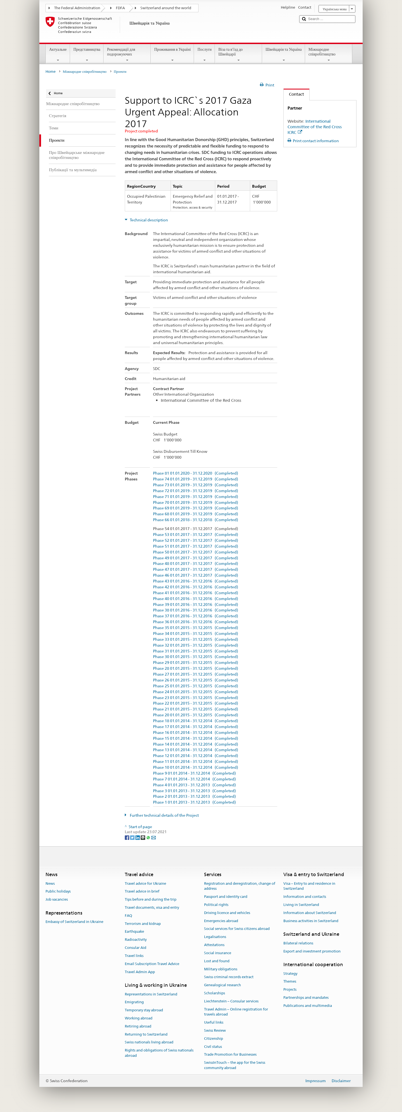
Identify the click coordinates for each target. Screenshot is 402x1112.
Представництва (86, 54)
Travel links (134, 956)
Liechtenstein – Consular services (231, 1001)
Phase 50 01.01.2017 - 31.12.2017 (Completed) (195, 552)
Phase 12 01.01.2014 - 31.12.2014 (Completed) (195, 756)
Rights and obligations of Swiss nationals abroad (159, 1053)
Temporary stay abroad (144, 1010)
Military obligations (220, 969)
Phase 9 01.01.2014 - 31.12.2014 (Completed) (194, 773)
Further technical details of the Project (164, 815)
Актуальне (58, 54)
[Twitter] (132, 837)
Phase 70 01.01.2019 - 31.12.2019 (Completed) (195, 503)
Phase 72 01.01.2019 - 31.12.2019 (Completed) (195, 491)
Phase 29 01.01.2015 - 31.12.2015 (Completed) (195, 663)
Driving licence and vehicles (227, 913)
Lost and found (216, 961)
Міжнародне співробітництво (328, 54)
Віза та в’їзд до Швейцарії (238, 54)
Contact (294, 94)
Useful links (213, 1022)
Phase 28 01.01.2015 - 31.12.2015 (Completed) (195, 668)
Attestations (214, 945)
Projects (289, 989)
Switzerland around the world (165, 8)
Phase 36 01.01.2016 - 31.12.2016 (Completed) (195, 622)
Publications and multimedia (307, 1006)
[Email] (153, 837)
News (50, 883)
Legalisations (215, 937)
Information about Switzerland (309, 913)
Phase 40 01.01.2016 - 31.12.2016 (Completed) (195, 599)
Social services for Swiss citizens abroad (237, 929)
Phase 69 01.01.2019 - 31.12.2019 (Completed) (195, 508)
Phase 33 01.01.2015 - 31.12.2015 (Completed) (195, 639)
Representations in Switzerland (151, 994)
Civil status (213, 1047)
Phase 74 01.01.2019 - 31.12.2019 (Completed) (195, 479)
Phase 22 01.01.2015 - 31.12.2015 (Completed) (195, 703)
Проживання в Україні (172, 54)
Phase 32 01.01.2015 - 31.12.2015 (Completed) (195, 645)
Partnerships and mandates (306, 997)
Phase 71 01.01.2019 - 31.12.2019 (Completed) (195, 497)
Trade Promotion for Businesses (230, 1055)
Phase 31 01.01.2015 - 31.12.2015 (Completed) (195, 651)
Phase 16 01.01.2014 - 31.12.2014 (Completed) (195, 733)
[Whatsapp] (148, 837)
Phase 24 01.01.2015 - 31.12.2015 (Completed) (195, 692)
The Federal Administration (77, 8)
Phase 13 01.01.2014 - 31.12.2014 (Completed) (195, 750)
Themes (289, 982)
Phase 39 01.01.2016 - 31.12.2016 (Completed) (195, 605)
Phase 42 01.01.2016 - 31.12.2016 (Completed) (195, 587)
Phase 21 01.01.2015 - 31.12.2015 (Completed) (195, 709)
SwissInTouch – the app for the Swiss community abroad (234, 1065)
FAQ (128, 915)
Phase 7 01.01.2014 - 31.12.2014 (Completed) (194, 779)
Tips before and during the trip (150, 899)
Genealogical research (222, 985)
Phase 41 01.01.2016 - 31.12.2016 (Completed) (195, 593)
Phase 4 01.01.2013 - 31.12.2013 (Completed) (194, 785)
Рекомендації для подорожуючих (127, 54)
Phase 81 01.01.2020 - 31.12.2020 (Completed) (195, 473)
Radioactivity (136, 940)
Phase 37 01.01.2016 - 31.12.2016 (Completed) (195, 616)
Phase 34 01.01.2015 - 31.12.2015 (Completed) (195, 634)
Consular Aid (135, 948)
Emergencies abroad (221, 921)
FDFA (120, 8)
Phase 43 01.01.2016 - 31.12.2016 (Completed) (195, 581)
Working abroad (138, 1018)
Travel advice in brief (142, 891)
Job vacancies (57, 899)
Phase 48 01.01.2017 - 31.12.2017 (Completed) (195, 564)
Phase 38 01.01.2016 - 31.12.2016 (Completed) (195, 610)
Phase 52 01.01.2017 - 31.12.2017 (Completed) (195, 540)
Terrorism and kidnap (143, 924)
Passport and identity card (225, 897)
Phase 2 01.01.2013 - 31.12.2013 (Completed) (194, 796)
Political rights (216, 905)
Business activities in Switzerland (310, 921)
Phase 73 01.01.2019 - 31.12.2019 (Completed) (195, 485)
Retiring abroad (138, 1026)
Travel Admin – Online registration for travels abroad (236, 1012)
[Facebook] (127, 837)
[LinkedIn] (138, 837)
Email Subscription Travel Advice (152, 964)
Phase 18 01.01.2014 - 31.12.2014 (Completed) (195, 721)
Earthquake (134, 932)
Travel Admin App (140, 972)
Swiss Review (215, 1030)
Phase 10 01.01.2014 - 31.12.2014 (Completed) (195, 767)
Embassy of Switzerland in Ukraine (74, 922)
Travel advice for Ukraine (145, 883)
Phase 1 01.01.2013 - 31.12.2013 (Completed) (194, 802)
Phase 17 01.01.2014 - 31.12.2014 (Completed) (195, 727)
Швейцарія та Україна (283, 54)
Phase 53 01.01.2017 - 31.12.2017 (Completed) (195, 535)
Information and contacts (304, 897)
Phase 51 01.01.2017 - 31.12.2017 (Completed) (195, 546)
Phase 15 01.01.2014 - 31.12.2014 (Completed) (195, 738)
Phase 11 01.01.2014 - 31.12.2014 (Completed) (195, 762)
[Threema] (143, 837)
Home (51, 71)
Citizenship (213, 1038)
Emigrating (134, 1002)
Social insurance (217, 953)
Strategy (290, 973)
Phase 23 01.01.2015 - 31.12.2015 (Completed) (195, 698)
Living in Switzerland (301, 905)
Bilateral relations (298, 943)
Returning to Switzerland (146, 1034)
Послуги (204, 54)
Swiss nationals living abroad (149, 1042)
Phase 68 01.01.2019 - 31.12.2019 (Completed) (195, 514)
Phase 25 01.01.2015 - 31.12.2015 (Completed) (195, 686)
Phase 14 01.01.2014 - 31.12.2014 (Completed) (195, 744)
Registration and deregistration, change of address (239, 886)
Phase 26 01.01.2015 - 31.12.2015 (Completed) (195, 680)
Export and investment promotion (312, 951)
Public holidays (58, 891)
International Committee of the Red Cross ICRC (315, 127)
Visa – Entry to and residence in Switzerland (309, 886)
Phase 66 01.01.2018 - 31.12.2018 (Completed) (195, 520)
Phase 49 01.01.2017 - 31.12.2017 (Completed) (195, 558)
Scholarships (214, 993)
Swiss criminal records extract (228, 977)
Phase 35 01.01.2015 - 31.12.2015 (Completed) (195, 628)
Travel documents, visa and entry (152, 907)
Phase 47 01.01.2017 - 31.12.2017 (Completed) (195, 569)
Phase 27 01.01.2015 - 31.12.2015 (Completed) (195, 674)
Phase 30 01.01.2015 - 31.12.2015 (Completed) (195, 657)
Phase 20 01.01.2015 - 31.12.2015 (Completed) (195, 715)
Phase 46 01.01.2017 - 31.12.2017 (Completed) (195, 575)
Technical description (148, 220)
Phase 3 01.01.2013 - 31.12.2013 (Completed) (194, 791)
